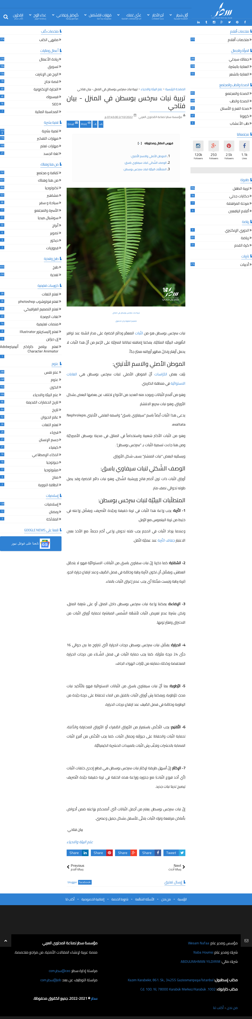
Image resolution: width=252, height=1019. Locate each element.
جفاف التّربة (166, 539)
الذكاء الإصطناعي (45, 455)
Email (73, 123)
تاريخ (55, 410)
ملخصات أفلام (238, 40)
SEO (55, 104)
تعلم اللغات (50, 294)
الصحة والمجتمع (237, 93)
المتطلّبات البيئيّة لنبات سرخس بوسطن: (144, 169)
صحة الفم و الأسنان (234, 108)
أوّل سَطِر (181, 16)
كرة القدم (241, 245)
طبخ (55, 267)
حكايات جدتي (239, 196)
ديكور (54, 240)
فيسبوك (52, 97)
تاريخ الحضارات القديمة (42, 402)
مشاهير (52, 195)
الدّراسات (161, 373)
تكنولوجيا (51, 188)
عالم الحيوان (49, 417)
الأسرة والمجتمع (46, 210)
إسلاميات (51, 504)
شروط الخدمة (119, 898)
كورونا (244, 116)
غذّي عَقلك (131, 16)
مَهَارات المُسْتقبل (100, 16)
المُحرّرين (18, 16)
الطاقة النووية (48, 485)
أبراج (55, 225)
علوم (54, 380)
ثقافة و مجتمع (47, 173)
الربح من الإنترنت (46, 74)
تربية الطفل (241, 188)
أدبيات (244, 265)
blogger (72, 881)
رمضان (53, 512)
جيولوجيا (52, 462)
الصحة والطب (239, 101)
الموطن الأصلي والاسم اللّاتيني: (148, 155)
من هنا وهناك (48, 180)
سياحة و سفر (48, 203)
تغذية (54, 275)
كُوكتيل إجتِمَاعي (67, 16)
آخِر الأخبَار (158, 16)
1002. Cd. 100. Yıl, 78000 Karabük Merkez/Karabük (176, 988)
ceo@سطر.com (59, 970)
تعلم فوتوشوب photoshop (38, 302)
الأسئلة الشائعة (144, 898)
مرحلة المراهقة (238, 204)
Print (85, 123)
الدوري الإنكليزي (237, 230)
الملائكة (52, 519)
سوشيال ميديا (48, 218)
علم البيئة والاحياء (80, 841)
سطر (94, 998)
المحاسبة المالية (46, 112)
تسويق (53, 67)
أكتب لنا (69, 898)
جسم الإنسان (48, 440)
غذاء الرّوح (39, 16)
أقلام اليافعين (238, 211)
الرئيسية (182, 898)
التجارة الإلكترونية (46, 89)
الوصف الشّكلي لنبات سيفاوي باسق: (145, 162)
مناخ (55, 477)
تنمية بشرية (50, 131)
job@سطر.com (50, 979)
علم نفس (51, 372)
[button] (31, 543)
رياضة (245, 238)
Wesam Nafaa (198, 942)
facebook (85, 881)
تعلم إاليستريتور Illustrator (39, 332)
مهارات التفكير (47, 139)
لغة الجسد (50, 154)
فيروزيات (52, 248)
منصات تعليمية (47, 324)
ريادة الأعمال (48, 59)
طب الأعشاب (239, 124)
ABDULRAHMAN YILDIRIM (199, 961)
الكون (54, 387)
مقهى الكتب (48, 40)
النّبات (139, 332)
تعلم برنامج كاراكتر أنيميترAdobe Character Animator (29, 349)
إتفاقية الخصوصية (92, 898)
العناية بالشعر (239, 74)
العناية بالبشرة (239, 67)
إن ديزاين (52, 339)
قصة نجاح (51, 82)
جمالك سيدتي (239, 59)
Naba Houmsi (202, 951)
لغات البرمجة (49, 317)
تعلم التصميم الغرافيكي (41, 309)
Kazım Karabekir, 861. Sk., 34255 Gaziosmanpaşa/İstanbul (168, 979)
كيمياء (53, 447)
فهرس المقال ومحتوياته (155, 142)
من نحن (166, 898)
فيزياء (54, 432)
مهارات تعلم (49, 146)
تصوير (54, 233)
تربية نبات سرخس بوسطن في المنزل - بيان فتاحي (126, 101)
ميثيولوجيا (51, 470)
